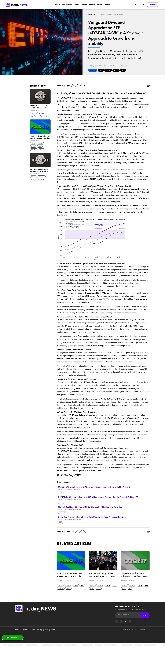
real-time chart (126, 464)
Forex (60, 522)
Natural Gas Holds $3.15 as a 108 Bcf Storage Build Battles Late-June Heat (90, 507)
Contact (107, 4)
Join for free (152, 4)
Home (90, 14)
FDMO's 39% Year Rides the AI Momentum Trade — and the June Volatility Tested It (94, 487)
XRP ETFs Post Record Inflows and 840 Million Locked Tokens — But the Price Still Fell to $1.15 (98, 497)
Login (142, 4)
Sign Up (145, 615)
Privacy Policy (50, 629)
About (99, 4)
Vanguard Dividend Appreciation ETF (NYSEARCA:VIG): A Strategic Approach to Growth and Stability (111, 14)
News (57, 4)
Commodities (62, 513)
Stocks (60, 493)
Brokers (92, 4)
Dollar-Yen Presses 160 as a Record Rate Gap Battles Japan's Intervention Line (92, 517)
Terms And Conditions (21, 629)
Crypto (61, 503)
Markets (84, 4)
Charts (76, 4)
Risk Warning (37, 629)
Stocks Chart (67, 4)
